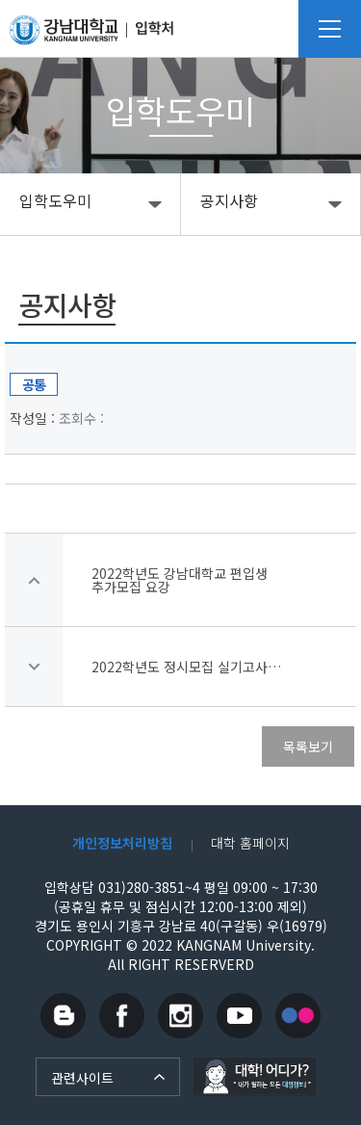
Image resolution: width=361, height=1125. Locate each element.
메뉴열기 (329, 29)
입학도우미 (55, 200)
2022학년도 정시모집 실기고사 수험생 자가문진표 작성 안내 (187, 666)
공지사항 (229, 200)
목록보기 (308, 746)
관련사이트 (82, 1077)
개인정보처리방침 (122, 843)
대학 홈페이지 (250, 843)
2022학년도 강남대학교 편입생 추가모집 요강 (179, 579)
